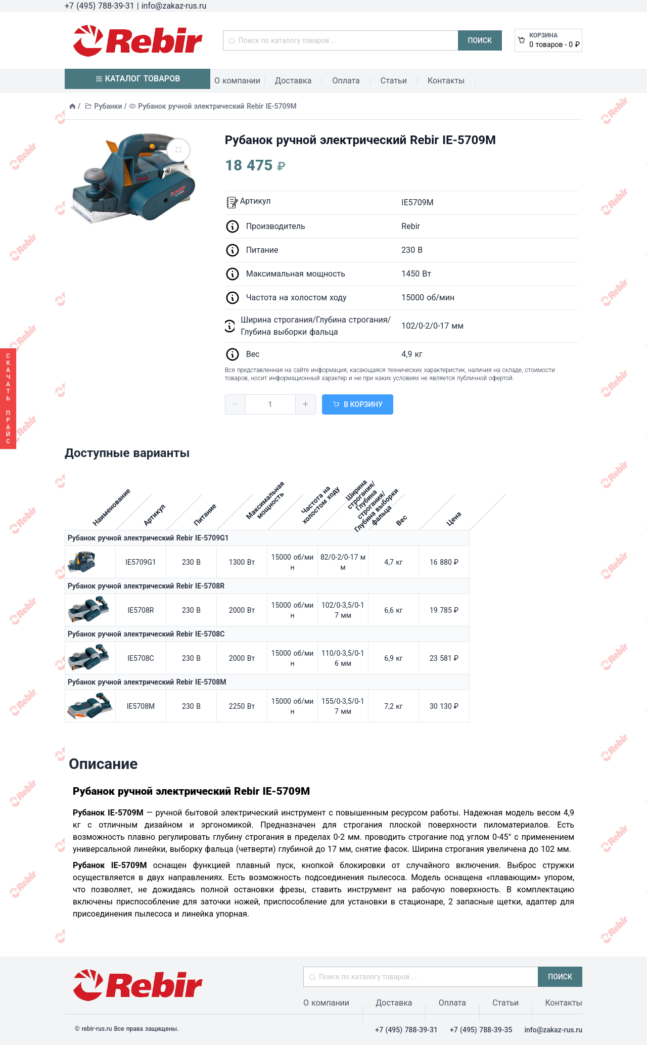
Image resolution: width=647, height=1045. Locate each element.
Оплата (345, 80)
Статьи (394, 80)
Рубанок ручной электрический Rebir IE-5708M (147, 682)
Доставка (293, 80)
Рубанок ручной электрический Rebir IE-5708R (146, 586)
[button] (235, 404)
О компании (237, 80)
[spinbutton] (270, 404)
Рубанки (108, 106)
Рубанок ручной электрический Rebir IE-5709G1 (148, 538)
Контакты (446, 80)
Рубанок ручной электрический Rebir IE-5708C (146, 634)
